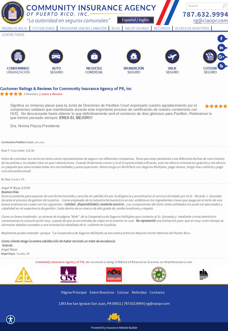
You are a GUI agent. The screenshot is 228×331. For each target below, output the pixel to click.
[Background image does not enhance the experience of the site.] (2, 94)
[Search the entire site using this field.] (203, 6)
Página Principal (74, 292)
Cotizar (123, 292)
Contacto (157, 292)
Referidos (139, 292)
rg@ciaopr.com (158, 303)
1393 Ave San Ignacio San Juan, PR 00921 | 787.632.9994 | (102, 303)
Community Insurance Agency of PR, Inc (62, 262)
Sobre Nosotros (102, 292)
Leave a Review (51, 94)
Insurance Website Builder (121, 328)
